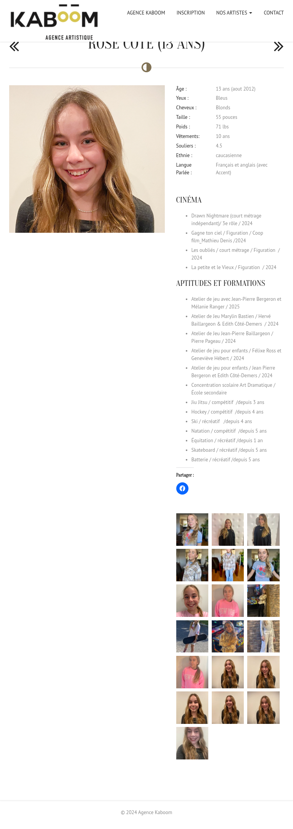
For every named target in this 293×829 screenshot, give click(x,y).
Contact (274, 13)
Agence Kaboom (146, 13)
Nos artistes (234, 13)
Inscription (191, 13)
